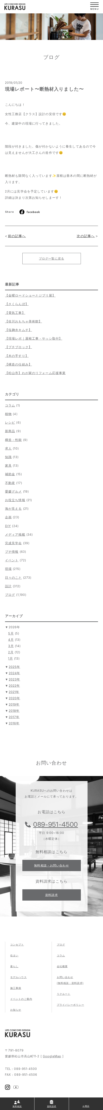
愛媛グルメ (13, 491)
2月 (10, 652)
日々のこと (13, 578)
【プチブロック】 (18, 347)
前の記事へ (17, 236)
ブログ (10, 595)
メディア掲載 (15, 535)
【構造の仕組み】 (18, 364)
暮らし (14, 966)
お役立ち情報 (15, 500)
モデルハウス (18, 977)
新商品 (10, 431)
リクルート (64, 993)
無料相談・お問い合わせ (51, 865)
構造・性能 (13, 440)
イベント (11, 560)
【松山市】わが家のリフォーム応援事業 (35, 373)
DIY (8, 526)
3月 (11, 646)
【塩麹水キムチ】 (18, 330)
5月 (11, 633)
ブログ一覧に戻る (51, 258)
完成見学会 (13, 543)
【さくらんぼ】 (17, 304)
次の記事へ (86, 236)
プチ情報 (11, 552)
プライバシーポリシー (70, 1004)
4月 (11, 640)
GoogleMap (52, 1056)
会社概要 (62, 966)
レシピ (10, 422)
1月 (10, 658)
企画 (8, 517)
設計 (8, 586)
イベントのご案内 (21, 998)
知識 (8, 457)
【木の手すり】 (17, 356)
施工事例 (15, 988)
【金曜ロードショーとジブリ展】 (30, 295)
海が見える (13, 509)
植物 (8, 414)
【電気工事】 (15, 313)
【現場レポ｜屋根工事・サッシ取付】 (33, 338)
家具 (8, 466)
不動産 (10, 483)
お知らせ (15, 1009)
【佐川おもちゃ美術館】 (23, 321)
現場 (8, 569)
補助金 (10, 474)
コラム (10, 405)
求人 (8, 448)
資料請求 (51, 895)
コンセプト (17, 944)
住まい (14, 955)
